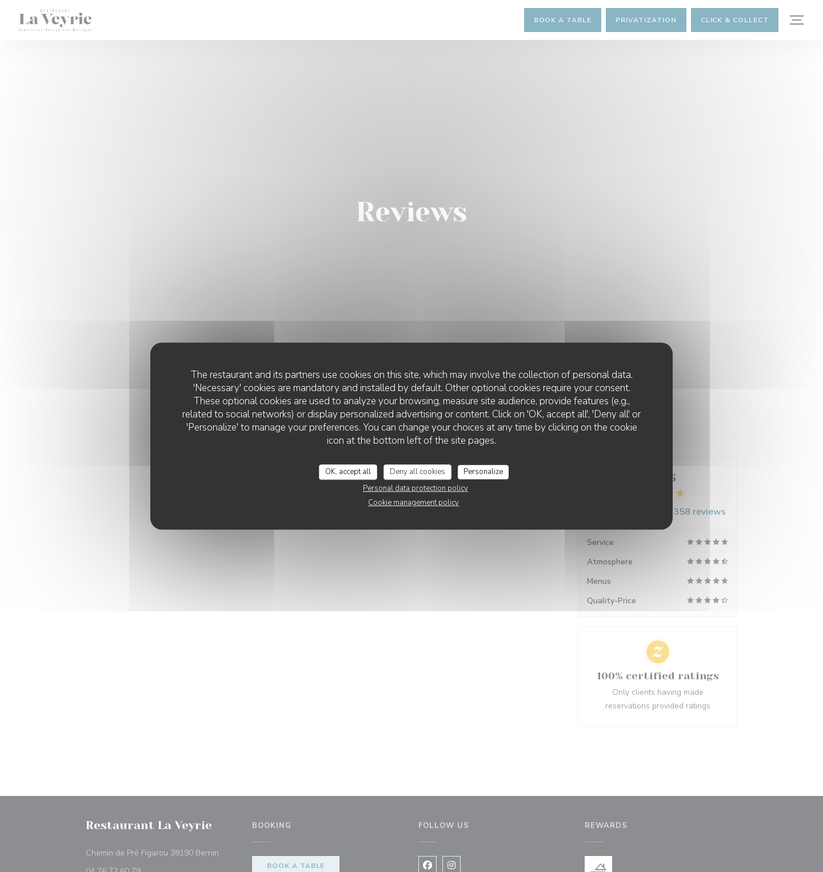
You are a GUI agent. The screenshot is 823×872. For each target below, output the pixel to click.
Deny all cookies (417, 472)
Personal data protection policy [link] (415, 488)
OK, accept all (348, 472)
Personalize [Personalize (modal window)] (483, 472)
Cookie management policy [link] (413, 502)
